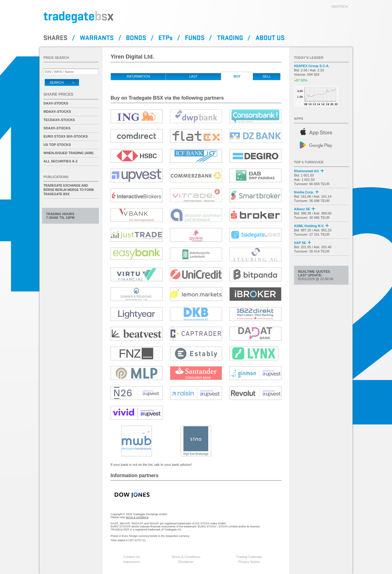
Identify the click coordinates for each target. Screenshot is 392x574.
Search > (62, 82)
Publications (56, 177)
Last (193, 76)
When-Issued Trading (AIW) (68, 153)
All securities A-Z (60, 161)
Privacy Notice (249, 562)
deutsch (340, 6)
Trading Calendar (249, 557)
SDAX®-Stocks (56, 128)
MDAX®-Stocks (57, 111)
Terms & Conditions (185, 557)
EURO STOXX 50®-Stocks (65, 136)
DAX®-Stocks (55, 103)
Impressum (131, 562)
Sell (266, 76)
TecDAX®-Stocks (59, 120)
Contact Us (131, 557)
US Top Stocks (57, 144)
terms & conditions (137, 517)
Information (138, 76)
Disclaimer (186, 562)
